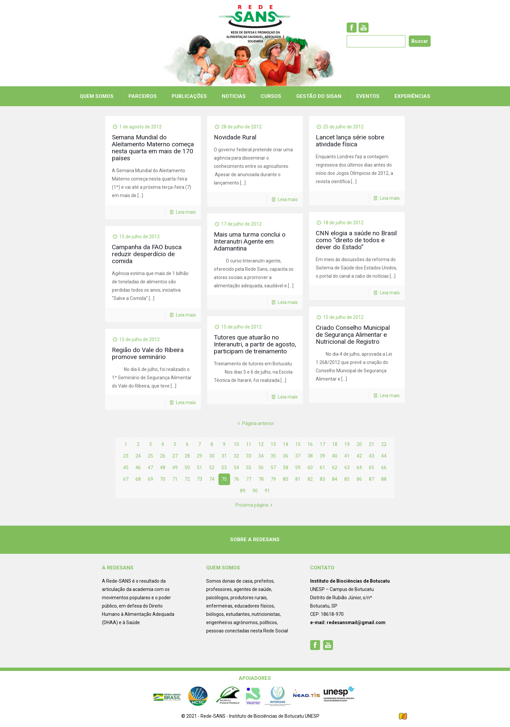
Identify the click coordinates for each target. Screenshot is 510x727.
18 (334, 444)
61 (322, 467)
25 (150, 456)
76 (236, 479)
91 (267, 490)
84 (334, 479)
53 (224, 467)
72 (187, 479)
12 (261, 444)
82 (310, 479)
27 (175, 456)
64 (359, 467)
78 (261, 479)
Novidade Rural (235, 137)
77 (248, 479)
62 (334, 467)
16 (310, 444)
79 (273, 479)
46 (138, 467)
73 (199, 479)
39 (322, 456)
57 (273, 467)
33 (248, 456)
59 (297, 467)
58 (285, 467)
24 (138, 456)
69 (150, 479)
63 (347, 467)
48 (162, 467)
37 (297, 456)
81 (297, 479)
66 (383, 467)
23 (125, 456)
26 (162, 456)
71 (175, 479)
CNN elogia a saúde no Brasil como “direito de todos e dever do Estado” (356, 240)
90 (255, 490)
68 (138, 479)
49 (175, 467)
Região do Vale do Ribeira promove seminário (148, 353)
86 (359, 479)
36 (285, 456)
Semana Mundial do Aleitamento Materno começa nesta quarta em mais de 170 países (153, 147)
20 (359, 444)
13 (273, 444)
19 (347, 444)
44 (383, 456)
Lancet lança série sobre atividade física (350, 140)
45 (125, 467)
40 (334, 456)
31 (224, 456)
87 (371, 479)
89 (242, 490)
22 (383, 444)
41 (347, 456)
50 (187, 467)
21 (371, 444)
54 (236, 467)
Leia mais (186, 212)
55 (248, 467)
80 (285, 479)
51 (199, 467)
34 (261, 456)
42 (359, 456)
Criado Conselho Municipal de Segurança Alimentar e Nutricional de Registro (353, 334)
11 (248, 444)
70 (162, 479)
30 (211, 456)
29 (199, 456)
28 (187, 456)
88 (383, 479)
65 (371, 467)
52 (211, 467)
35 (273, 456)
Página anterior (255, 423)
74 (211, 479)
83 (322, 479)
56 (261, 467)
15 (297, 444)
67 (125, 479)
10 (236, 444)
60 (310, 467)
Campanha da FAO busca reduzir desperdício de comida (147, 254)
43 (371, 456)
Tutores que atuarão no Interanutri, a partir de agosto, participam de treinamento (255, 344)
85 (347, 479)
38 (310, 456)
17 (322, 444)
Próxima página (255, 505)
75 (224, 479)
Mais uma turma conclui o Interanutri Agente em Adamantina (250, 241)
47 (150, 467)
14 (285, 444)
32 (236, 456)
